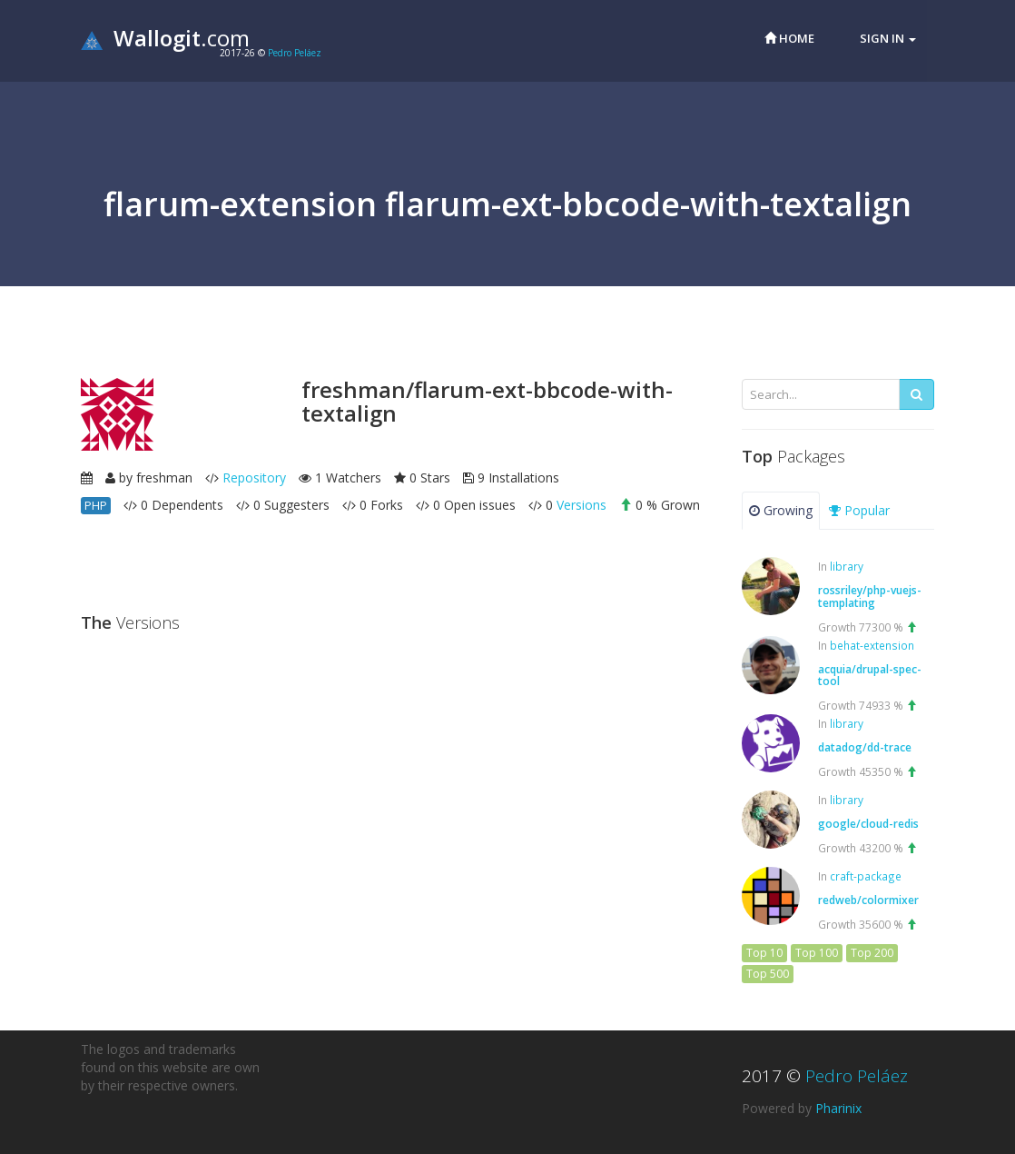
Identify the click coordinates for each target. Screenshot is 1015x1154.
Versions (581, 504)
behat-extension (872, 645)
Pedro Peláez (294, 52)
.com (165, 38)
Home (789, 38)
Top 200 (872, 952)
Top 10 (764, 952)
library (846, 566)
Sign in (888, 38)
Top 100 (816, 952)
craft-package (866, 876)
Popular (859, 510)
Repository (254, 477)
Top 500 (767, 973)
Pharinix (838, 1108)
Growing (781, 510)
